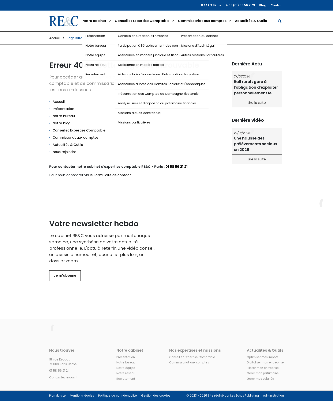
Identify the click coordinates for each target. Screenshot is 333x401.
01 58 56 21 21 (176, 166)
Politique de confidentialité (117, 396)
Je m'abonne (65, 275)
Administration (273, 396)
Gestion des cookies (155, 396)
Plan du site (57, 396)
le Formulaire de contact (110, 175)
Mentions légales (82, 396)
